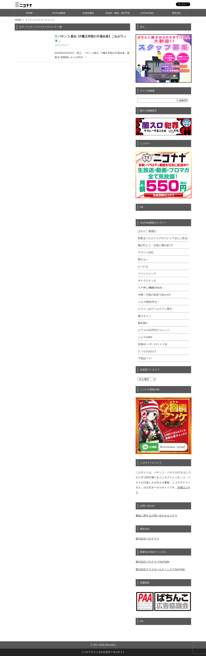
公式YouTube (147, 13)
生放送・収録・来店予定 (117, 13)
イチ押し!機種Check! (150, 287)
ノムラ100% (145, 337)
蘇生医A (142, 322)
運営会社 (176, 13)
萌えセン (143, 259)
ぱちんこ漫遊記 (147, 231)
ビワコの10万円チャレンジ (154, 330)
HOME (29, 13)
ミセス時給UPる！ (149, 301)
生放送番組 (88, 13)
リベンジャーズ (147, 273)
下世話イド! (145, 358)
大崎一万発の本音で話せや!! (154, 294)
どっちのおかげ (147, 351)
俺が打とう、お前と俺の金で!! (155, 245)
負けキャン (144, 315)
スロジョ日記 (146, 252)
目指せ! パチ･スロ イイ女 (152, 344)
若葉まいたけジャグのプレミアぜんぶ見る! (163, 238)
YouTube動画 (58, 13)
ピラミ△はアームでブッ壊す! (155, 308)
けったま (143, 266)
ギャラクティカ (147, 280)
